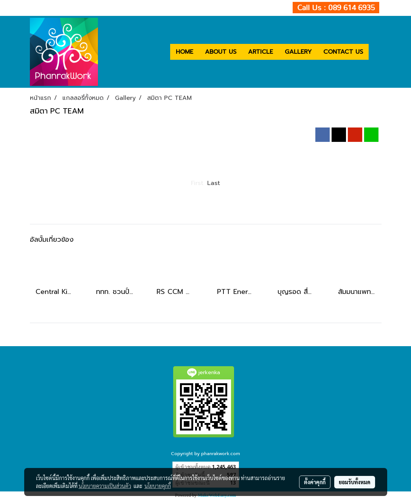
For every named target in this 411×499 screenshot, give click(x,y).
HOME (184, 51)
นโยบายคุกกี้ (157, 485)
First (197, 183)
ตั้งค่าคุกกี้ (315, 482)
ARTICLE (260, 51)
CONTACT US (343, 51)
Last (213, 183)
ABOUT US (220, 51)
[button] (375, 52)
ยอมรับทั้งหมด (355, 482)
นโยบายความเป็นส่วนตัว (105, 485)
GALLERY (298, 51)
